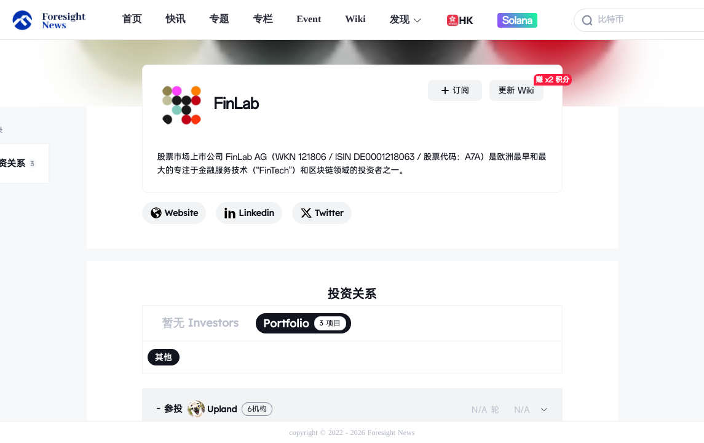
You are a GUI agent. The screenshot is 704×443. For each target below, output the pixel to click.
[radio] (164, 357)
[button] (352, 409)
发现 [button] (406, 20)
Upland (212, 409)
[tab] (352, 409)
